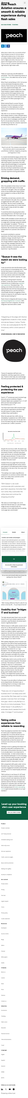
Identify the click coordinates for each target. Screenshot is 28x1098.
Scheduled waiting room (7, 839)
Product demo (4, 883)
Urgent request (4, 901)
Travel (2, 1045)
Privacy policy (4, 913)
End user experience (6, 851)
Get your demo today (14, 812)
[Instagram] (13, 1089)
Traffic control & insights (7, 857)
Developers (4, 928)
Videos (2, 945)
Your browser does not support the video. (14, 519)
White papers (4, 957)
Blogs (2, 939)
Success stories (5, 933)
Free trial (3, 895)
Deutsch (3, 1066)
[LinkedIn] (2, 1089)
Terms (2, 907)
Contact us (3, 1001)
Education (3, 1027)
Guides (2, 963)
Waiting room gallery (6, 868)
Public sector (4, 1022)
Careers (3, 978)
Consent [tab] (5, 532)
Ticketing (15, 24)
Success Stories (6, 24)
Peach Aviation (5, 77)
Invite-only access (5, 845)
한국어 (2, 1077)
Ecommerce (4, 1010)
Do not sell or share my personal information (14, 565)
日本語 (2, 1072)
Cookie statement (5, 918)
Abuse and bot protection (7, 863)
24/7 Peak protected (6, 834)
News (2, 983)
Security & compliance (6, 874)
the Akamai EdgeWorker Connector (11, 301)
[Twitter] (6, 1089)
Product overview (5, 828)
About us (3, 972)
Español (3, 1060)
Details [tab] (14, 532)
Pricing (2, 889)
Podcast (3, 951)
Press (2, 989)
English (2, 1054)
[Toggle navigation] (25, 2)
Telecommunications (6, 1039)
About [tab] (23, 532)
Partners (3, 995)
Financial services (5, 1033)
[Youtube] (10, 1089)
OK (14, 559)
